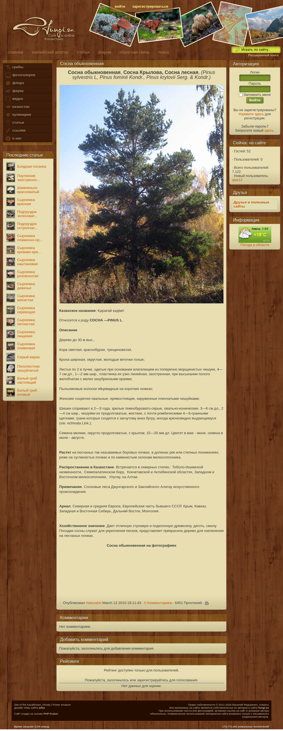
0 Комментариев (158, 603)
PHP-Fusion (50, 713)
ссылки (15, 130)
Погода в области (254, 245)
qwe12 (237, 180)
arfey (42, 707)
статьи (14, 122)
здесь (269, 130)
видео (14, 99)
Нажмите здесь (251, 114)
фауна (14, 91)
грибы (14, 67)
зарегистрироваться (150, 6)
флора (14, 83)
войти (120, 6)
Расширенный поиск (263, 55)
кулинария (18, 114)
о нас (13, 138)
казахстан (17, 106)
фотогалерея (20, 75)
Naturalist (93, 603)
